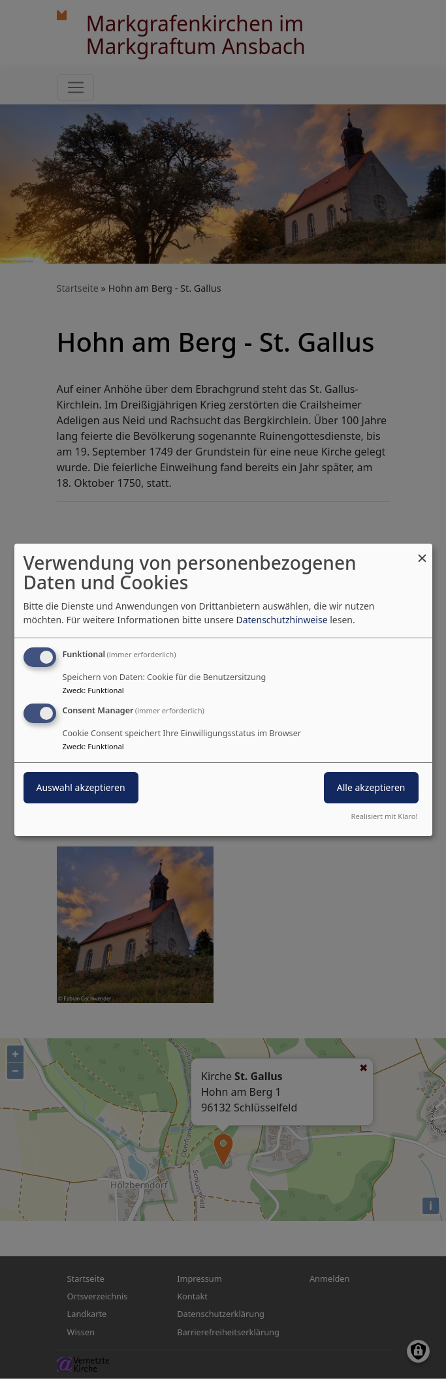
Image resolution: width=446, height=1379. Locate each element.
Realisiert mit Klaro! (384, 816)
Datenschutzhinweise (281, 619)
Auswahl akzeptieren (81, 787)
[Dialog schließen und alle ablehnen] (422, 551)
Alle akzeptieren (371, 787)
